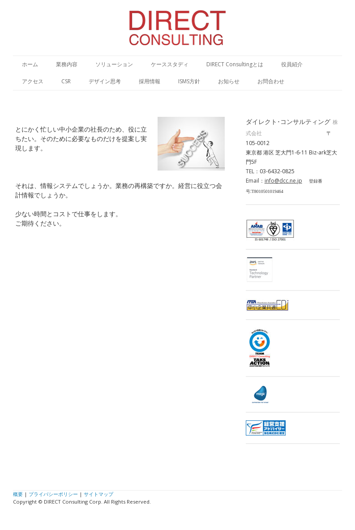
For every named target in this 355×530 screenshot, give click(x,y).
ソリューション (114, 64)
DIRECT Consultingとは (234, 64)
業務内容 (66, 64)
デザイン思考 (105, 81)
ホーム (30, 64)
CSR (66, 81)
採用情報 (149, 81)
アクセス (32, 81)
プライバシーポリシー (53, 494)
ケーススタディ (169, 64)
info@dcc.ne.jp (283, 180)
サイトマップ (98, 494)
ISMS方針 (189, 81)
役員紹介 (292, 64)
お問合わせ (270, 81)
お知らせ (229, 81)
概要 (18, 494)
